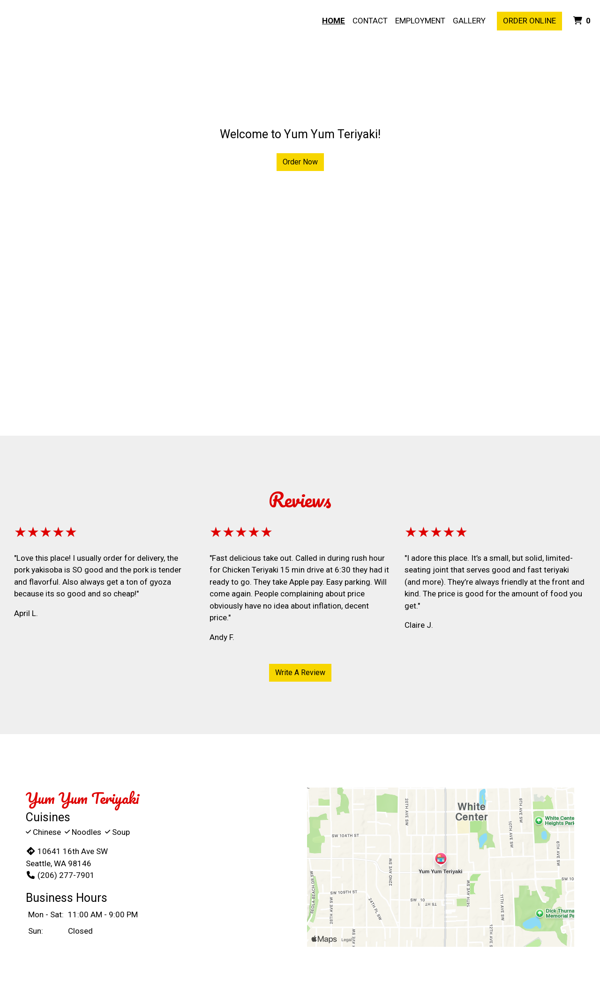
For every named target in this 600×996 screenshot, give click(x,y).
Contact (370, 20)
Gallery (469, 20)
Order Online (529, 20)
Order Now (300, 161)
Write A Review (300, 672)
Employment (420, 20)
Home (333, 20)
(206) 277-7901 (60, 875)
